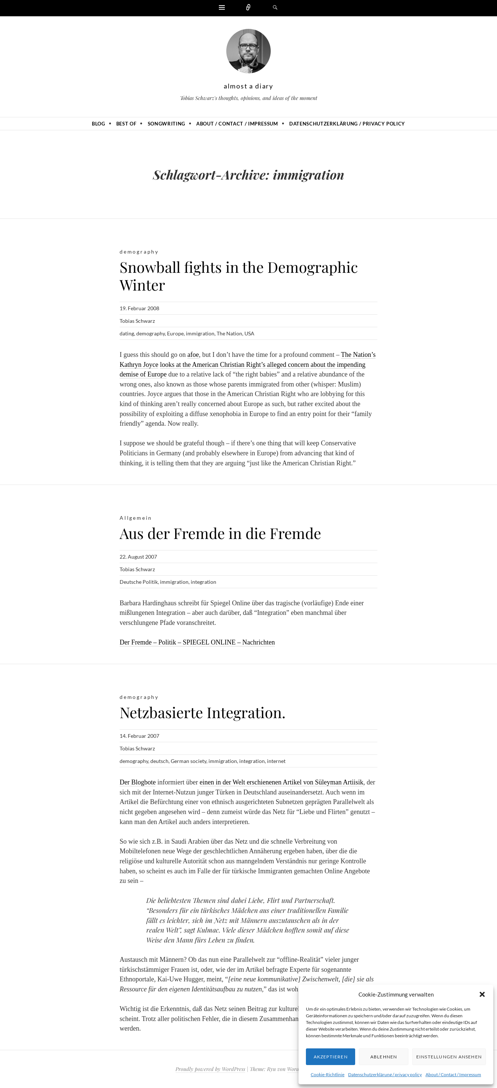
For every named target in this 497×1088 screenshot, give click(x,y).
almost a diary (248, 86)
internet (276, 761)
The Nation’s (358, 354)
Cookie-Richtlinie (327, 1074)
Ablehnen (383, 1056)
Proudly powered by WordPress (210, 1068)
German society (188, 761)
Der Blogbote (138, 782)
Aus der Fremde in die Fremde (220, 533)
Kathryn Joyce (139, 364)
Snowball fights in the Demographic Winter (239, 275)
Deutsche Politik (139, 582)
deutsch (159, 761)
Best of (126, 124)
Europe (175, 333)
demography (139, 251)
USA (249, 333)
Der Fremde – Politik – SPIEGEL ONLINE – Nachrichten (197, 642)
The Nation (229, 333)
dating (127, 333)
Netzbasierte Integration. (203, 712)
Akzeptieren (331, 1056)
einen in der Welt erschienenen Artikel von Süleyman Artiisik (281, 782)
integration (203, 582)
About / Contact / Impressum (453, 1074)
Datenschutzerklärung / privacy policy (385, 1074)
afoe (193, 354)
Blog (98, 124)
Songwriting (166, 124)
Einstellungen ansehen (449, 1056)
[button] (482, 994)
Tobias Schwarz (137, 321)
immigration (200, 333)
